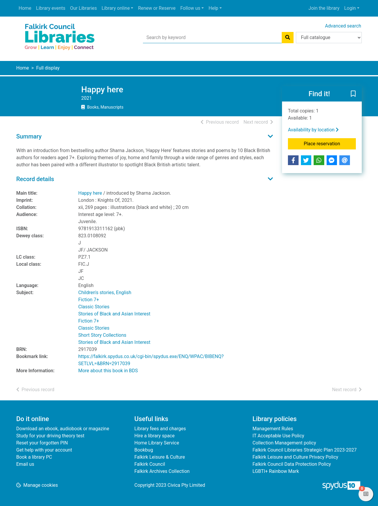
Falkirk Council (149, 464)
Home (25, 8)
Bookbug (143, 450)
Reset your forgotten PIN (42, 443)
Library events (50, 8)
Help (213, 8)
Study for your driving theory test (50, 436)
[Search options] (329, 37)
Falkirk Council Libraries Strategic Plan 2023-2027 (304, 450)
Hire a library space (154, 436)
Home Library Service (156, 443)
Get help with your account (44, 450)
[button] (353, 94)
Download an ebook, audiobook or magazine (62, 428)
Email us (25, 464)
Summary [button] (29, 136)
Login (350, 8)
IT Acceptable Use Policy (278, 436)
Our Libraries (83, 8)
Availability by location (313, 130)
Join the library (324, 8)
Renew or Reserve (156, 8)
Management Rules (272, 428)
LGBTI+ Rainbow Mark (275, 471)
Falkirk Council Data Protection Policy (291, 464)
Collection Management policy (284, 443)
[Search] (288, 37)
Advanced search (343, 26)
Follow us (190, 8)
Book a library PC (34, 457)
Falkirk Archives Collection (162, 471)
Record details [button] (35, 179)
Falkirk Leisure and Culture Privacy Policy (295, 457)
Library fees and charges (160, 428)
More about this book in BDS (108, 370)
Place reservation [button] (330, 143)
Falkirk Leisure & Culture (159, 457)
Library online (116, 8)
